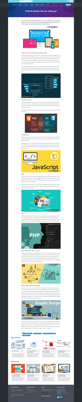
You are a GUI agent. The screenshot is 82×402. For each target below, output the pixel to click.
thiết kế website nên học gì (26, 335)
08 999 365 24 (55, 324)
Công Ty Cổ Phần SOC (61, 389)
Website (32, 5)
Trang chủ (14, 4)
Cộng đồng (48, 5)
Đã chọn (68, 4)
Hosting (26, 5)
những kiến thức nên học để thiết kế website (49, 333)
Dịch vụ (37, 4)
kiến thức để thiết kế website (37, 333)
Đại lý (42, 5)
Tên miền (20, 5)
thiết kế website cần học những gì (27, 333)
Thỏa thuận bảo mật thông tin (31, 390)
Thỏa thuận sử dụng (30, 389)
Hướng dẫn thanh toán (30, 392)
